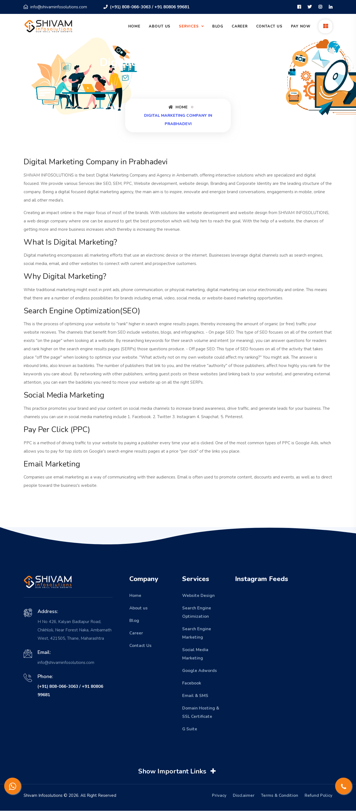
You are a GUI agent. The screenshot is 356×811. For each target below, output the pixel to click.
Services (189, 26)
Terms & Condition (279, 795)
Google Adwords (199, 670)
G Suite (189, 729)
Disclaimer (243, 795)
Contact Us (269, 26)
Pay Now (301, 26)
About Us (159, 26)
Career (240, 26)
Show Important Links (177, 771)
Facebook (191, 683)
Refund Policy (318, 795)
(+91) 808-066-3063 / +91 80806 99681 (146, 7)
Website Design (198, 595)
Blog (217, 26)
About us (138, 608)
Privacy (219, 795)
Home (134, 26)
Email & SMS (195, 695)
